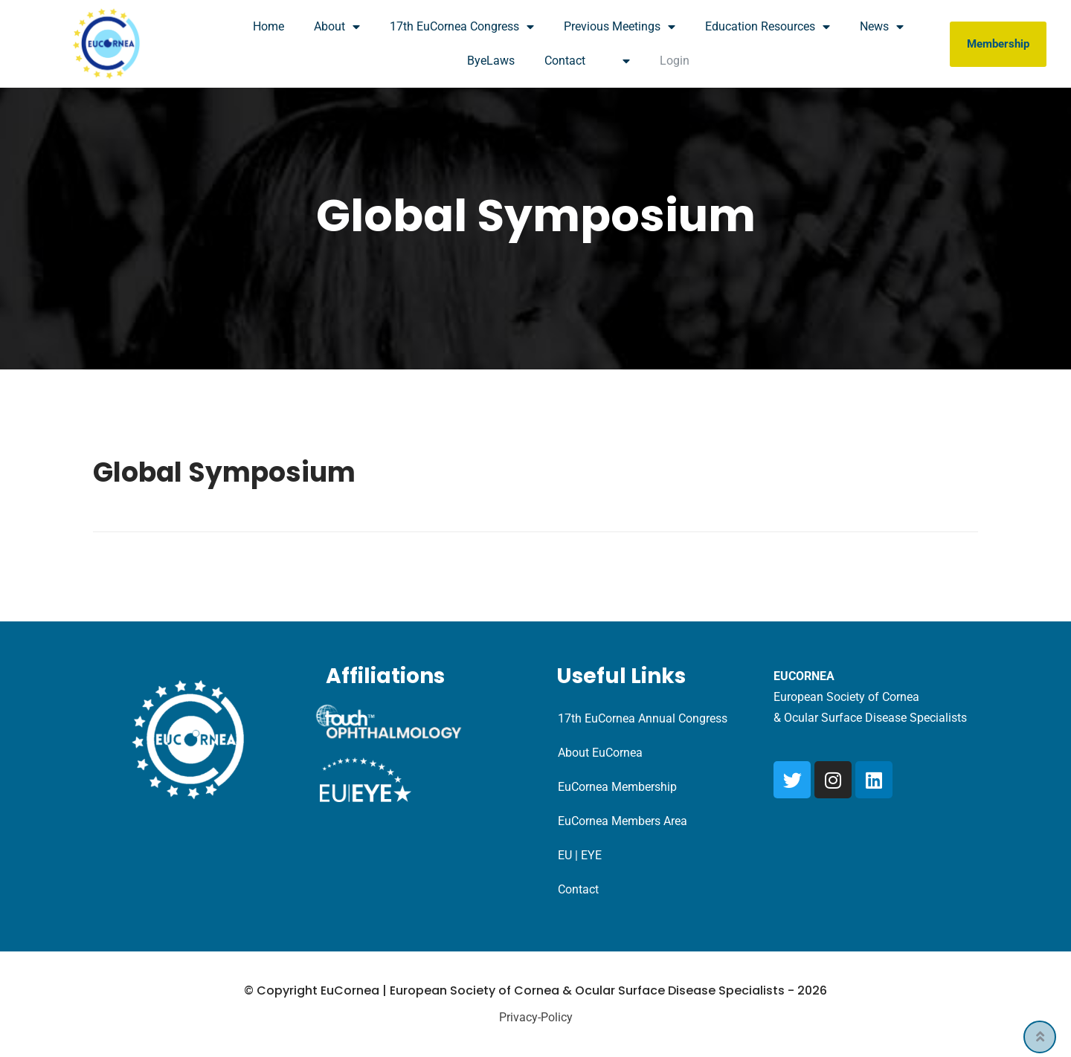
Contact (564, 61)
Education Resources (767, 26)
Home (268, 26)
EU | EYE (580, 855)
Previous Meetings (619, 26)
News (882, 26)
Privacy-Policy (536, 1017)
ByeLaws (491, 61)
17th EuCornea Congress (462, 26)
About (337, 26)
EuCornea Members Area (622, 821)
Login (674, 61)
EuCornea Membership (617, 787)
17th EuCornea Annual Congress (642, 718)
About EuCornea (600, 753)
